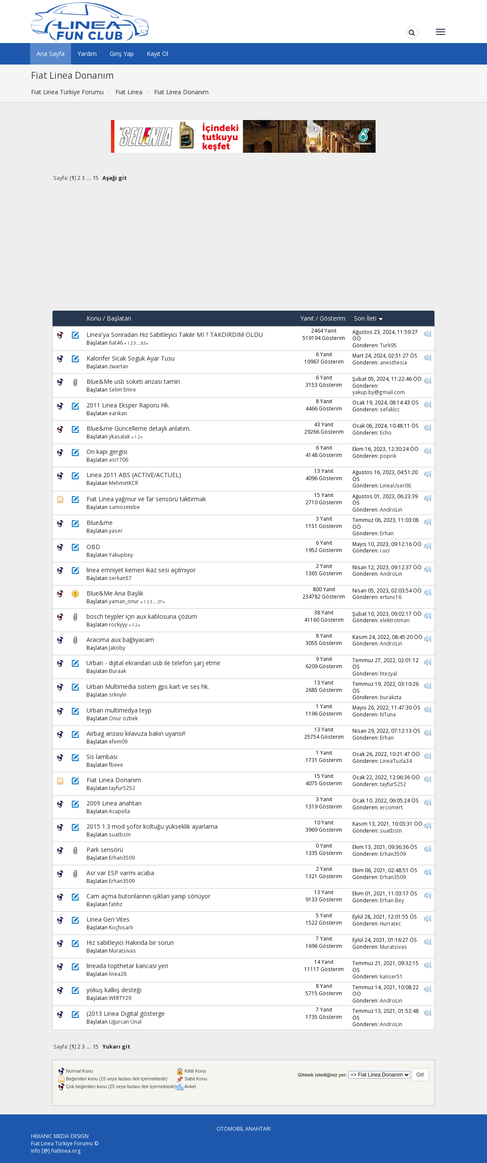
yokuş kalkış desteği (114, 990)
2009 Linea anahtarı (114, 803)
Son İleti (368, 318)
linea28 (117, 973)
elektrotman (395, 620)
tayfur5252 (122, 787)
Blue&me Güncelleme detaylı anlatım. (138, 428)
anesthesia (393, 362)
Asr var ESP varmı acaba (120, 873)
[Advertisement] (243, 250)
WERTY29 (120, 997)
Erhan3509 (122, 857)
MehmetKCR (123, 482)
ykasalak (119, 436)
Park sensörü (104, 849)
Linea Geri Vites (107, 919)
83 (143, 343)
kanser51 (391, 976)
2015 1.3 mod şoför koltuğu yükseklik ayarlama (152, 826)
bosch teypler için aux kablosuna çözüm (141, 616)
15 (95, 178)
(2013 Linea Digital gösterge (125, 1013)
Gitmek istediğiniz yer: (322, 1074)
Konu (93, 318)
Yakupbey (121, 554)
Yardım (87, 53)
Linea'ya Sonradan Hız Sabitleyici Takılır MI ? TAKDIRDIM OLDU (174, 334)
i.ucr (385, 550)
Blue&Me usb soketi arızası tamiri (133, 381)
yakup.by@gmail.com (378, 392)
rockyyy (118, 624)
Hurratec (390, 923)
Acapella (119, 811)
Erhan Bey (392, 900)
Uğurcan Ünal (125, 1021)
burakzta (390, 697)
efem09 (118, 741)
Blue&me (99, 522)
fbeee (116, 764)
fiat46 (116, 342)
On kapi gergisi (106, 451)
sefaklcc (390, 409)
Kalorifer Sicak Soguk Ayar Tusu (130, 358)
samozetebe (124, 506)
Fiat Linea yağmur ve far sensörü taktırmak (146, 499)
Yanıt (307, 318)
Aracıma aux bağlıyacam (120, 639)
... (89, 178)
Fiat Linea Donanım (113, 780)
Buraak (117, 670)
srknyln (117, 694)
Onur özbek (123, 718)
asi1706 (118, 459)
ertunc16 (390, 596)
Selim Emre (122, 389)
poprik (388, 455)
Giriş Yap (122, 53)
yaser (116, 530)
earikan (118, 413)
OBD (93, 547)
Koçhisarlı (121, 927)
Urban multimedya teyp (118, 710)
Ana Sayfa (51, 53)
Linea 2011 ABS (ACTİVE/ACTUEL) (133, 475)
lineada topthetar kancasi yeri (127, 966)
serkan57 (120, 577)
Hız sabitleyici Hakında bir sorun (130, 942)
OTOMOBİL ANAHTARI (243, 1128)
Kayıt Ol (157, 53)
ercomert (391, 807)
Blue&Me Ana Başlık (114, 593)
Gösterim (332, 318)
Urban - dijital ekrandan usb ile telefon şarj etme (153, 663)
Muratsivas (122, 950)
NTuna (388, 714)
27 (159, 602)
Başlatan (119, 318)
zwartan (118, 366)
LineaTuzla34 (396, 760)
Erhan (387, 533)
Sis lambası (101, 757)
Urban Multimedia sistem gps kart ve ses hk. (147, 686)
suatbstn (120, 834)
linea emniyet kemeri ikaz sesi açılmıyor (141, 570)
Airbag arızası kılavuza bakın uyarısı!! (135, 733)
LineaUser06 (395, 485)
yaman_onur (124, 601)
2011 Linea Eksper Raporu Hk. (128, 405)
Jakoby (117, 647)
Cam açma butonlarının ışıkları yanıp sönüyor (148, 896)
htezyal (388, 673)
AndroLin (391, 509)
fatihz (115, 904)
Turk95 (388, 345)
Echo (385, 432)
